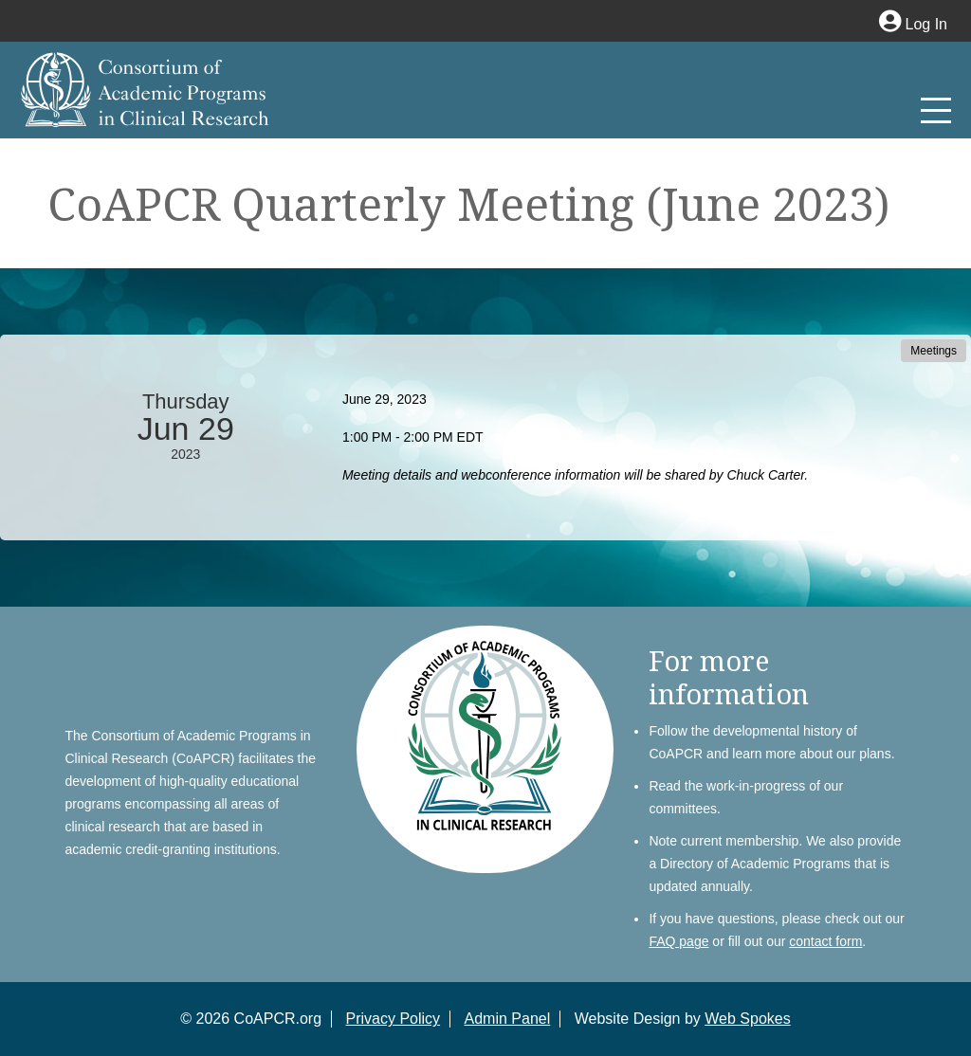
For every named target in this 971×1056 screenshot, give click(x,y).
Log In (913, 24)
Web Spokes (747, 1018)
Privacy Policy (393, 1018)
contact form (825, 941)
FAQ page (678, 941)
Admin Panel (508, 1018)
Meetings (933, 350)
